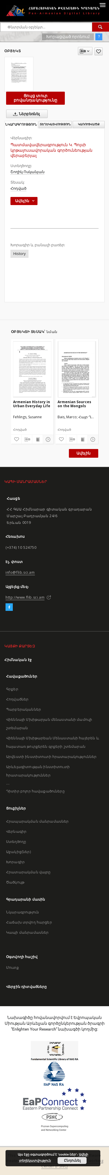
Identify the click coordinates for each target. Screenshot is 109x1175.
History (19, 253)
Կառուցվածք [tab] (89, 124)
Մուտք (12, 967)
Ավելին (83, 453)
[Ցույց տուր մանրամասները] (47, 439)
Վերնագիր (16, 831)
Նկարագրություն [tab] (21, 124)
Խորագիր (15, 861)
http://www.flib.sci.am (25, 597)
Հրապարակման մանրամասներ (37, 821)
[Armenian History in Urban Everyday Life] (32, 369)
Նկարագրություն (22, 912)
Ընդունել (72, 1160)
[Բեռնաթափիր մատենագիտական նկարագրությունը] (27, 439)
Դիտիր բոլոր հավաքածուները (35, 791)
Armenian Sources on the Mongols (74, 403)
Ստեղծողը (16, 841)
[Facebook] (9, 607)
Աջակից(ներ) (18, 851)
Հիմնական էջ (18, 659)
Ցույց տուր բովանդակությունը (35, 97)
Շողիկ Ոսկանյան (27, 171)
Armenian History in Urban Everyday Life (31, 403)
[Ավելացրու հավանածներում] (98, 51)
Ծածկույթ (15, 882)
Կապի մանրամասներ (27, 932)
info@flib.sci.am (20, 572)
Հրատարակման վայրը (28, 872)
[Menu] (102, 4)
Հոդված (18, 188)
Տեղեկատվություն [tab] (55, 124)
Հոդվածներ (17, 699)
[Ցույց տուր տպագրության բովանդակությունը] (37, 439)
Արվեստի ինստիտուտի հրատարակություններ (51, 756)
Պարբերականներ (23, 709)
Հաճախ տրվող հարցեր (29, 922)
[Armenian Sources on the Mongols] (77, 369)
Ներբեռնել (25, 114)
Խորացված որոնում (68, 36)
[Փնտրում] (100, 27)
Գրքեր (12, 689)
